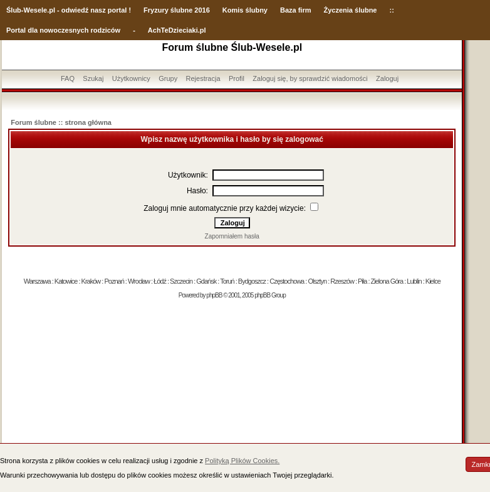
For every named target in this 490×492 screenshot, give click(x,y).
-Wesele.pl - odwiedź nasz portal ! (76, 10)
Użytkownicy (131, 78)
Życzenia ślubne (350, 10)
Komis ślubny (245, 10)
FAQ (68, 78)
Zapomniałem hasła (232, 236)
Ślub (13, 10)
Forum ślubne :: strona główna (61, 122)
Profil (236, 78)
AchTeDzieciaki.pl (177, 30)
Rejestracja (203, 78)
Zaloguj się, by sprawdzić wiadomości (310, 78)
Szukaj (93, 78)
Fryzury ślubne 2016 (176, 10)
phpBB (214, 295)
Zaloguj (387, 78)
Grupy (168, 78)
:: (391, 10)
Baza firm (295, 10)
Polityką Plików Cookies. (242, 460)
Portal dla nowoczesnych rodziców (63, 30)
